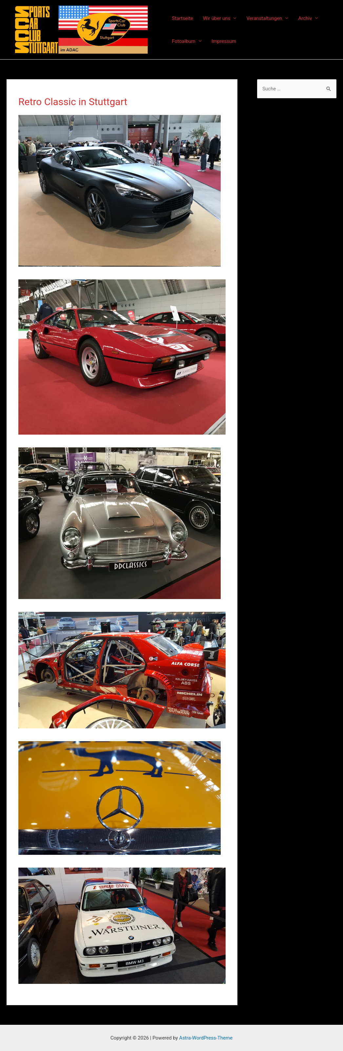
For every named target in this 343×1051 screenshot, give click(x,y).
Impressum (224, 41)
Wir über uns (217, 18)
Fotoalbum (183, 41)
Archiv (305, 18)
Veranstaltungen (264, 18)
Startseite (182, 18)
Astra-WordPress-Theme (205, 1038)
